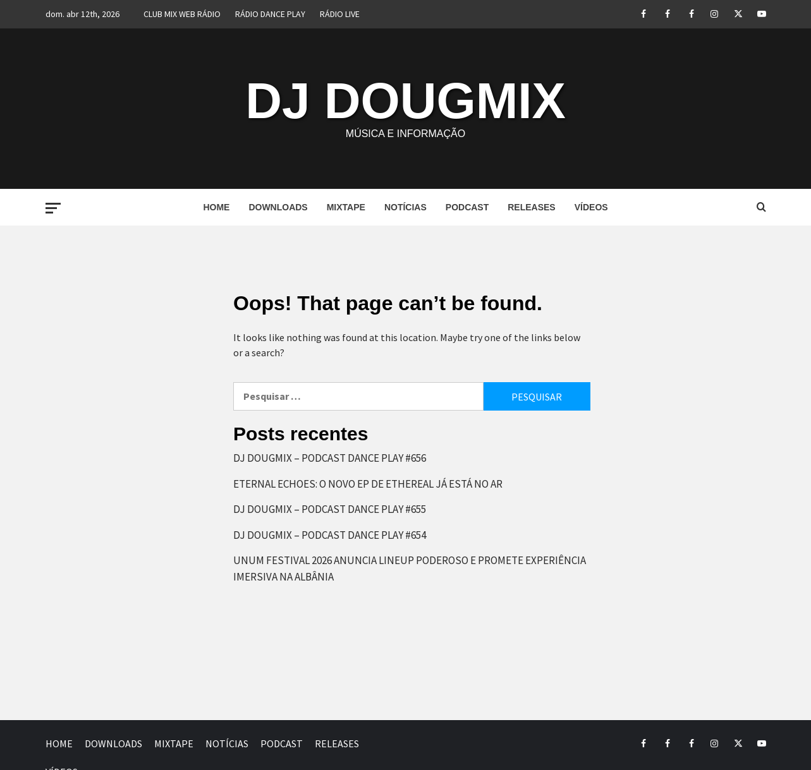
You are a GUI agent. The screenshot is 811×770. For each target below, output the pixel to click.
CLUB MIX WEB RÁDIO (182, 14)
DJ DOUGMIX (405, 101)
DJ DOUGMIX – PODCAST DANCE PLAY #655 (329, 509)
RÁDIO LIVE (340, 14)
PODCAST (467, 207)
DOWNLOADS (277, 207)
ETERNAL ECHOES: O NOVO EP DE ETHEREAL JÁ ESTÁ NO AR (368, 484)
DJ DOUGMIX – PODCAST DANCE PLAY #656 (329, 458)
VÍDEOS (591, 207)
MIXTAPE (346, 207)
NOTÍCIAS (405, 207)
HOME (216, 207)
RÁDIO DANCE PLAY (270, 14)
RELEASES (531, 207)
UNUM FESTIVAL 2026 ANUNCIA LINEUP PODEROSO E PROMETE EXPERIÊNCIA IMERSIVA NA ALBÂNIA (409, 568)
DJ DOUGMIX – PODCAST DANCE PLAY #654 (329, 535)
